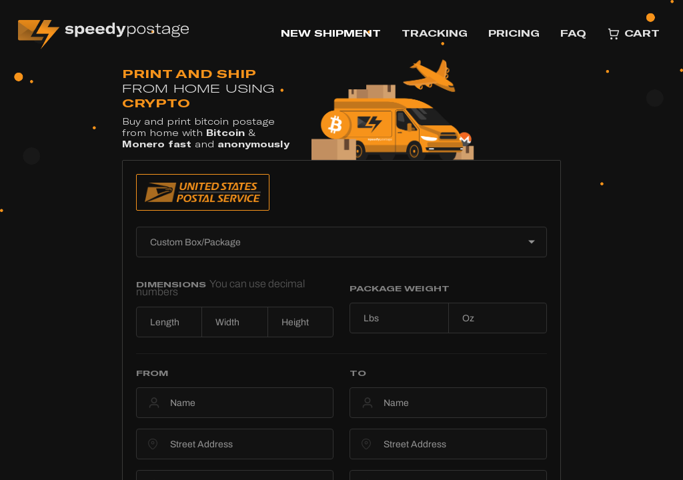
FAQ (573, 33)
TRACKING (435, 33)
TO (358, 373)
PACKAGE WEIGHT (400, 288)
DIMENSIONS (220, 288)
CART (633, 34)
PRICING (514, 33)
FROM (152, 373)
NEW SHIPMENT (331, 33)
